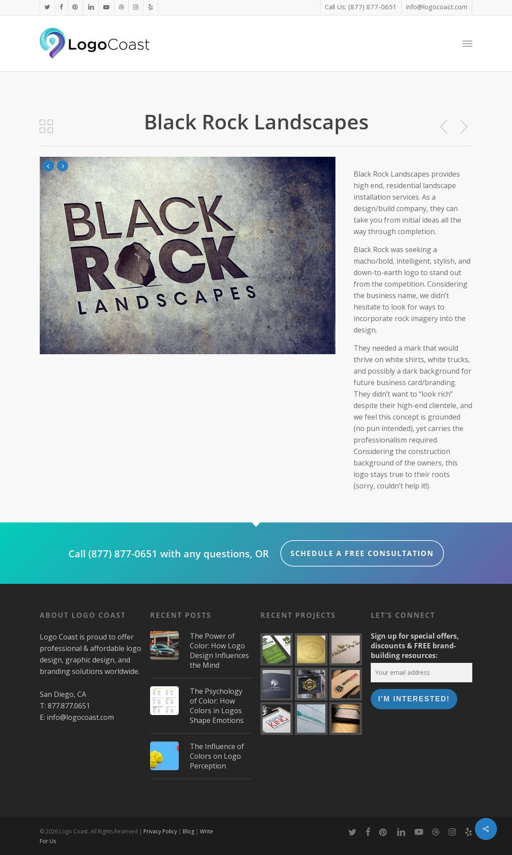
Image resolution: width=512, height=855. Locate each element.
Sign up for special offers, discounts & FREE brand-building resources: (415, 645)
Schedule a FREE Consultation (362, 553)
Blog (188, 831)
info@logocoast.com (80, 717)
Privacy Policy (160, 831)
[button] (467, 43)
